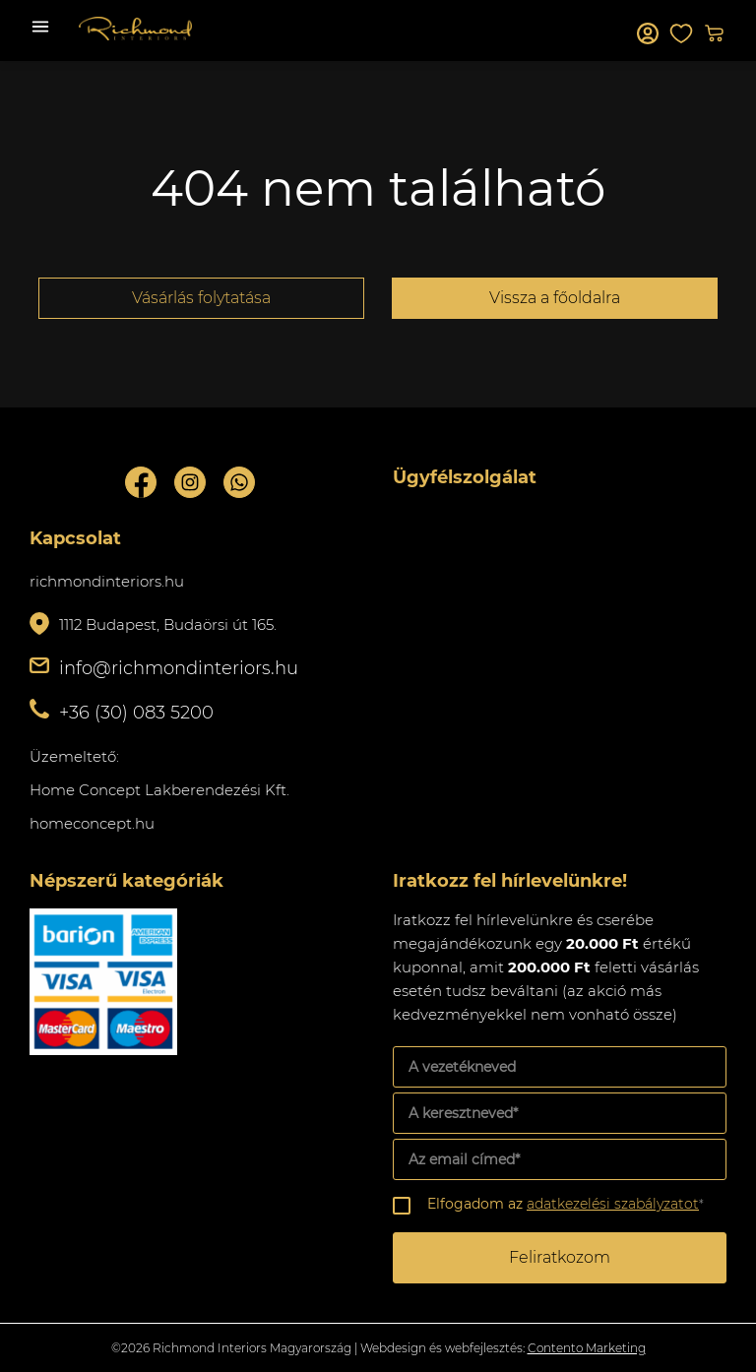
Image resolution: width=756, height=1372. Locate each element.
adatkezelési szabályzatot (613, 1204)
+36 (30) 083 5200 (136, 712)
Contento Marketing (587, 1348)
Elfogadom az (565, 1204)
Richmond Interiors (135, 28)
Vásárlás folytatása (201, 297)
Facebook (141, 482)
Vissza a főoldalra (554, 297)
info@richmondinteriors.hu (178, 668)
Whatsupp (239, 482)
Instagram (190, 482)
